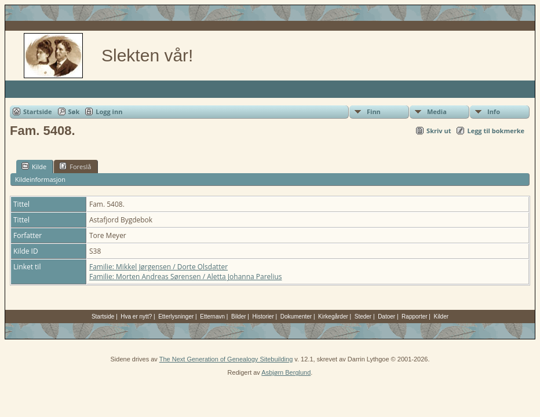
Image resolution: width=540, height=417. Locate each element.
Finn (374, 111)
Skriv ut (438, 130)
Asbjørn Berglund (286, 372)
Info (493, 111)
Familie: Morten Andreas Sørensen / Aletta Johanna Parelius (185, 276)
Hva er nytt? (136, 316)
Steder (363, 316)
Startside (37, 111)
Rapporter (414, 316)
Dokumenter (296, 316)
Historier (263, 316)
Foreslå (75, 166)
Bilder (238, 316)
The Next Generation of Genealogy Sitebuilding (226, 359)
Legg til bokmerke (495, 130)
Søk (74, 111)
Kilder (441, 316)
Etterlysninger (176, 316)
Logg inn (109, 111)
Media (437, 111)
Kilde (33, 166)
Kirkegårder (333, 316)
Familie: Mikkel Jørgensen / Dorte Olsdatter (158, 267)
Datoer (386, 316)
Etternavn (212, 316)
